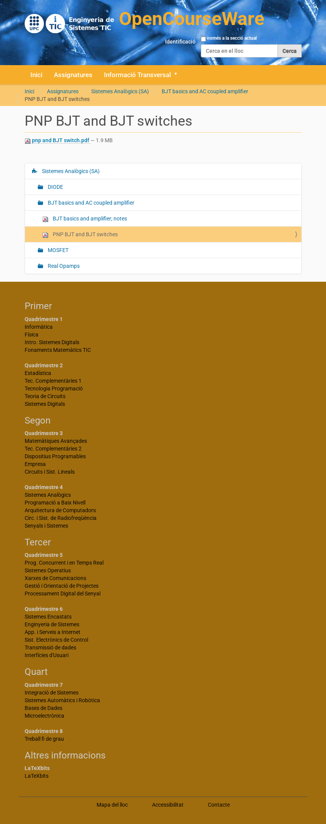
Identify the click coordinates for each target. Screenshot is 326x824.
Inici (36, 75)
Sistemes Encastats (48, 617)
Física (31, 334)
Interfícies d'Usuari (47, 655)
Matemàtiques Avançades (56, 441)
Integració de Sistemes (52, 692)
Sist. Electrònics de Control (56, 640)
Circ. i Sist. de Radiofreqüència (61, 518)
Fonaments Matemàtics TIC (58, 350)
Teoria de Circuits (45, 396)
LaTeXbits (36, 776)
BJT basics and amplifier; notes (84, 218)
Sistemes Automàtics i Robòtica (62, 700)
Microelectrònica (44, 716)
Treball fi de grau (44, 739)
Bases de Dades (43, 708)
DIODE (55, 187)
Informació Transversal (137, 75)
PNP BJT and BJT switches (80, 234)
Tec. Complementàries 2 (53, 449)
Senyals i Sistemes (46, 526)
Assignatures (73, 75)
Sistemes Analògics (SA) (120, 91)
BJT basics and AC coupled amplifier (205, 91)
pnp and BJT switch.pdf (57, 140)
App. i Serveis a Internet (52, 632)
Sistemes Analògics (48, 495)
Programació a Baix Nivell (55, 502)
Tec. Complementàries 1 (53, 381)
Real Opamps (63, 266)
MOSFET (58, 250)
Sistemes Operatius (48, 570)
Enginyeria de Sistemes (52, 624)
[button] (178, 74)
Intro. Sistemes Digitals (52, 342)
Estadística (38, 373)
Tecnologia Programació (54, 388)
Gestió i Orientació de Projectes (62, 586)
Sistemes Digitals (45, 404)
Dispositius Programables (55, 456)
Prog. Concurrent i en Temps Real (64, 563)
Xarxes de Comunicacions (55, 578)
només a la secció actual (232, 38)
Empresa (35, 464)
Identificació (180, 42)
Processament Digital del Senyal (62, 593)
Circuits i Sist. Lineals (50, 472)
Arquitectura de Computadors (60, 510)
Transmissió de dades (50, 647)
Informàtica (39, 327)
